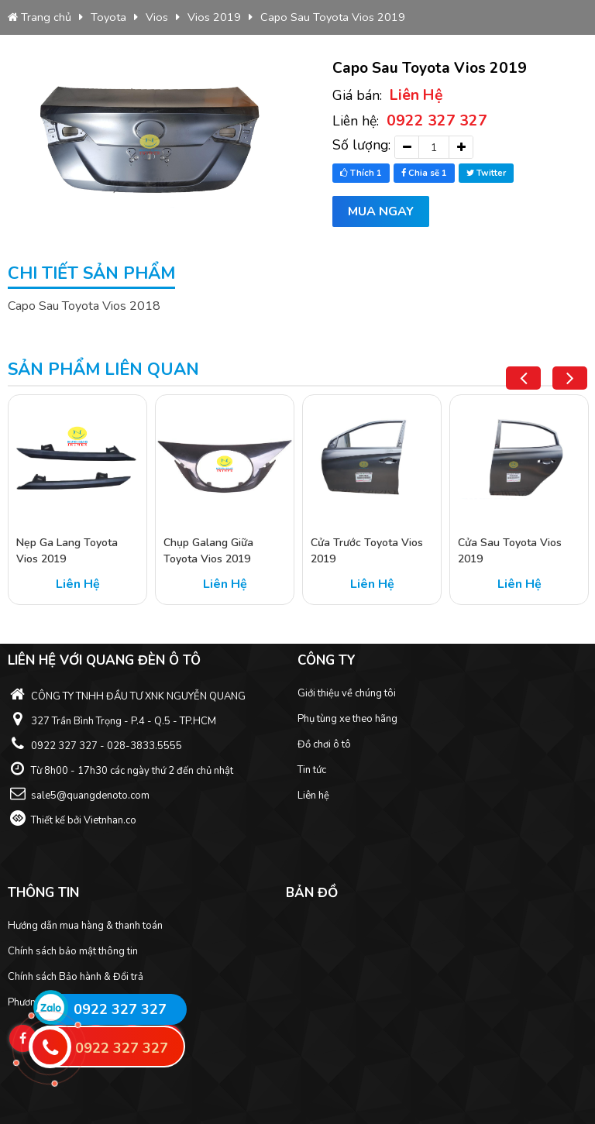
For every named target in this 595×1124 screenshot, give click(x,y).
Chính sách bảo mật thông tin (73, 951)
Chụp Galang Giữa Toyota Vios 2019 (208, 550)
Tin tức (312, 770)
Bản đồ (312, 893)
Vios (157, 17)
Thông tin (43, 893)
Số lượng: (361, 145)
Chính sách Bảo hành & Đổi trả (75, 977)
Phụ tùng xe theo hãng (347, 719)
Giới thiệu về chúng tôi (347, 693)
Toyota (108, 17)
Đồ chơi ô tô (324, 744)
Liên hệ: (409, 120)
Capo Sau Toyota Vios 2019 (332, 17)
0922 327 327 (120, 1009)
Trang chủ (39, 17)
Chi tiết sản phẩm (91, 273)
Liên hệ (313, 796)
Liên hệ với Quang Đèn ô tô (104, 660)
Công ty (327, 660)
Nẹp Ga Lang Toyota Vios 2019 (67, 550)
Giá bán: (387, 94)
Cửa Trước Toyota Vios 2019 (367, 550)
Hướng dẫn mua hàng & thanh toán (85, 926)
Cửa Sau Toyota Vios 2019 (510, 550)
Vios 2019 (214, 17)
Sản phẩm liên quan (103, 369)
